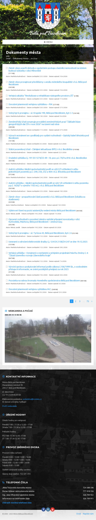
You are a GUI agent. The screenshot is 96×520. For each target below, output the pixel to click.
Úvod (8, 58)
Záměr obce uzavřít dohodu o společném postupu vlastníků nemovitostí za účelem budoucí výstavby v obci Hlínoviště (47, 69)
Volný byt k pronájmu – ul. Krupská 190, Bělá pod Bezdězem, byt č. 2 (41, 113)
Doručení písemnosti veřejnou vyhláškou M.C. (30, 289)
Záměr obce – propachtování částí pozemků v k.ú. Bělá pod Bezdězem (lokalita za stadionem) (47, 198)
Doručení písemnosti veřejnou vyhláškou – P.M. (31, 104)
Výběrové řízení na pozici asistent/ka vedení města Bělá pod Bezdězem (42, 210)
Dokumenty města (20, 58)
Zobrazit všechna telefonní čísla (16, 503)
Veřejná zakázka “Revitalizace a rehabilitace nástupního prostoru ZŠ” (41, 95)
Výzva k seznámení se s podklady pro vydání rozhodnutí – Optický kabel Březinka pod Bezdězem (49, 136)
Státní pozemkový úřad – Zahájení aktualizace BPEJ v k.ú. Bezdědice (41, 149)
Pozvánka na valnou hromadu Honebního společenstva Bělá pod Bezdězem (44, 280)
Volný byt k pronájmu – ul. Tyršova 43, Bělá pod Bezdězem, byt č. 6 (40, 233)
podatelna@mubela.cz (32, 399)
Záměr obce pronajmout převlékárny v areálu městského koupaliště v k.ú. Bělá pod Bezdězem (48, 83)
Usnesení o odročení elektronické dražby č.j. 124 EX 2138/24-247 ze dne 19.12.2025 (48, 241)
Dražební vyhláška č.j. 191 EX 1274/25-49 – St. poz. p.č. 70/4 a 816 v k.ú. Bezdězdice (48, 158)
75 (88, 301)
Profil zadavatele (9, 406)
